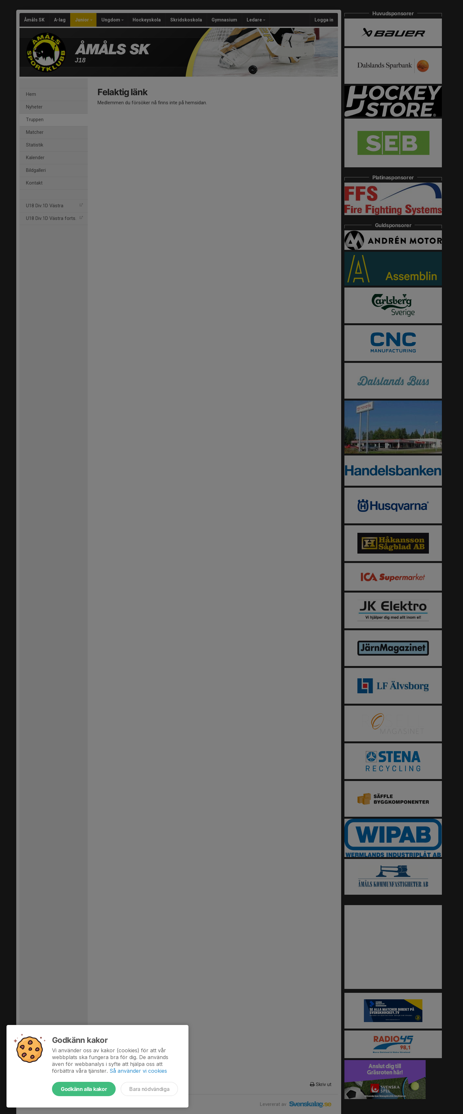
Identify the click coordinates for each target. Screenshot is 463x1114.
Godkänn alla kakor (84, 1089)
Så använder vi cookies (138, 1071)
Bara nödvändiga (149, 1089)
